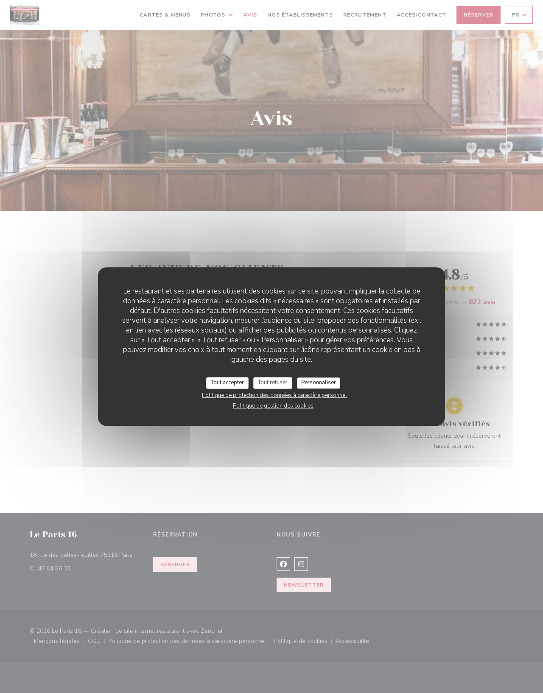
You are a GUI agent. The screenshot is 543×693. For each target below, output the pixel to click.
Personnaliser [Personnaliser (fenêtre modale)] (318, 382)
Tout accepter (227, 382)
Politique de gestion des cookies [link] (273, 406)
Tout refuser (273, 382)
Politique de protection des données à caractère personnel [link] (274, 395)
